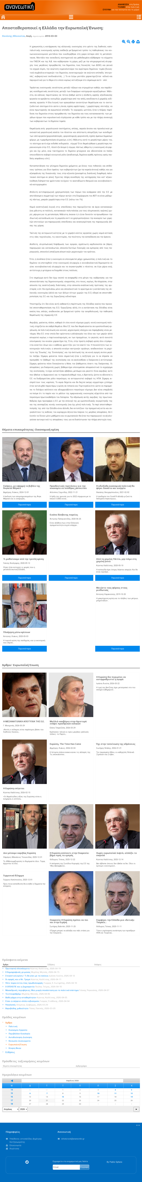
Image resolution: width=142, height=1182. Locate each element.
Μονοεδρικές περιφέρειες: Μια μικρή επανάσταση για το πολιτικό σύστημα (57, 990)
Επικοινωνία (15, 1145)
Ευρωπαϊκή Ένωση (18, 1044)
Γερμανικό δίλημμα (13, 875)
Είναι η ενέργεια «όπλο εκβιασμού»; (37, 1001)
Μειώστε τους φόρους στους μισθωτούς (111, 588)
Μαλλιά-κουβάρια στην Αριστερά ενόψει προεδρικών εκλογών (68, 722)
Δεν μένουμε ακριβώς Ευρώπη (19, 853)
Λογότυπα (14, 1148)
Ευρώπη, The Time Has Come (65, 744)
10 (98, 1093)
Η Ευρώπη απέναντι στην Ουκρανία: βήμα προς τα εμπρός (69, 854)
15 (12, 1093)
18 (12, 1104)
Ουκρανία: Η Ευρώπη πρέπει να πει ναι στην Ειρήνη (69, 921)
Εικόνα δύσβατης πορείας (64, 514)
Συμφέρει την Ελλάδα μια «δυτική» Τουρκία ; (115, 921)
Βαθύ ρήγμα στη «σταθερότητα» (36, 997)
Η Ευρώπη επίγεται (13, 788)
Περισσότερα (24, 504)
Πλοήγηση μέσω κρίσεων (16, 632)
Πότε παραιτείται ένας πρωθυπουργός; (41, 983)
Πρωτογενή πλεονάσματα (33, 968)
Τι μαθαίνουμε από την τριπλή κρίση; (23, 559)
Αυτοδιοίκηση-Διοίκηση (20, 1037)
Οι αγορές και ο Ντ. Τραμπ (33, 979)
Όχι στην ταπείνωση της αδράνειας (115, 744)
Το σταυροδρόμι (27, 994)
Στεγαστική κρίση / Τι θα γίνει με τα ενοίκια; (40, 976)
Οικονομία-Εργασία (18, 1030)
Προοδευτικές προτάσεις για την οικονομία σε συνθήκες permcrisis (68, 487)
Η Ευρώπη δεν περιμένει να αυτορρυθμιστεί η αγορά (111, 678)
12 (132, 1093)
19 (132, 1097)
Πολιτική (13, 1026)
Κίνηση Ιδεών (15, 1048)
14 (12, 1090)
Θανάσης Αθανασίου (13, 36)
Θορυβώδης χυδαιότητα (30, 1008)
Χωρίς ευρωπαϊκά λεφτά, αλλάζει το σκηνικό (116, 854)
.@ (72, 1139)
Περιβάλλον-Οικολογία (19, 1033)
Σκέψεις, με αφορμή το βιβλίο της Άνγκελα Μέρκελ (21, 487)
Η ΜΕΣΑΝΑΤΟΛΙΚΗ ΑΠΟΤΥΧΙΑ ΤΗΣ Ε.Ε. (23, 721)
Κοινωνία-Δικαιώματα (20, 1041)
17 (12, 1100)
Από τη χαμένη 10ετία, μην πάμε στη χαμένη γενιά (116, 560)
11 (115, 1093)
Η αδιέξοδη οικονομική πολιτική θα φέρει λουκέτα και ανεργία (115, 487)
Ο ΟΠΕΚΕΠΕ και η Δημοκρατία (33, 986)
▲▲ (138, 1125)
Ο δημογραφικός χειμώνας (32, 972)
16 (12, 1097)
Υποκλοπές (26, 1005)
